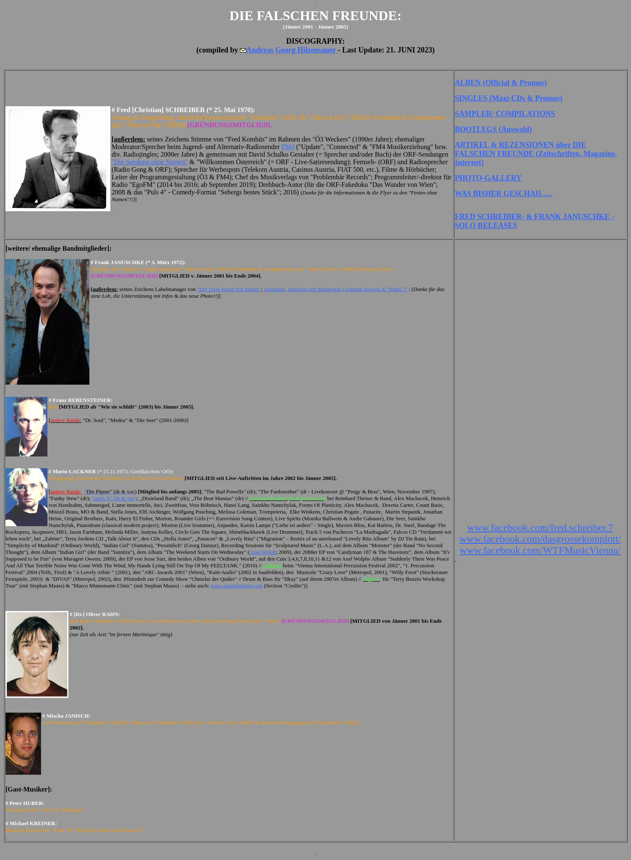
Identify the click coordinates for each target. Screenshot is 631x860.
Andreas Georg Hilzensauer (292, 50)
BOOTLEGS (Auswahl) (493, 129)
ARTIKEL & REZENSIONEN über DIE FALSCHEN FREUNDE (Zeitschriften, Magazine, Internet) (536, 154)
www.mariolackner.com (237, 585)
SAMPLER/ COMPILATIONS (505, 114)
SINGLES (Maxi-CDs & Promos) (508, 98)
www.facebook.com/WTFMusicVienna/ (540, 550)
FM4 (288, 146)
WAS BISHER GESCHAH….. (504, 193)
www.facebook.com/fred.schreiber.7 (540, 527)
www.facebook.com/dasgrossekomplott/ (540, 538)
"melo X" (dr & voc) (114, 498)
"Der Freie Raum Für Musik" (229, 289)
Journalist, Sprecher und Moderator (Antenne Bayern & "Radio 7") (337, 289)
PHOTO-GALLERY (488, 178)
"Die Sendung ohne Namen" (150, 161)
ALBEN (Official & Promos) (501, 83)
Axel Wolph (263, 552)
